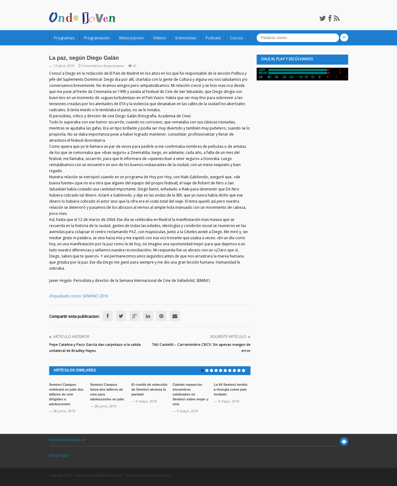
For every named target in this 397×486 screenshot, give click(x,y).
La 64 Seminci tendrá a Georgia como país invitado (230, 389)
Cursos (236, 38)
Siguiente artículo (228, 336)
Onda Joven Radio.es (67, 439)
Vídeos (159, 38)
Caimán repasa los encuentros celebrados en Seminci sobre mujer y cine (190, 394)
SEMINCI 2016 (95, 296)
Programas (64, 38)
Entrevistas (185, 38)
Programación (97, 38)
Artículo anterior (71, 336)
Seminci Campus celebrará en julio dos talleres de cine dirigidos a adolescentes (66, 394)
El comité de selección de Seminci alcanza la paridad (150, 389)
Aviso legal (58, 455)
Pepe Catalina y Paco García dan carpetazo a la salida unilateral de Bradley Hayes (95, 347)
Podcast (213, 38)
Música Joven (131, 38)
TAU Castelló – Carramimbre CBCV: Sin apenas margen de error (201, 347)
